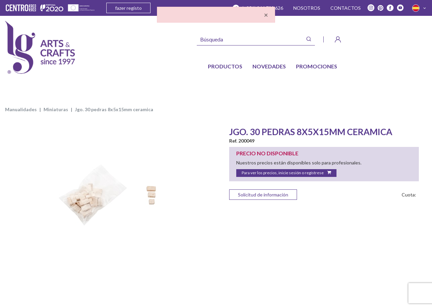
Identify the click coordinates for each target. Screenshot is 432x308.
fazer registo (128, 8)
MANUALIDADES (21, 109)
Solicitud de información (263, 194)
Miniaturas (56, 109)
